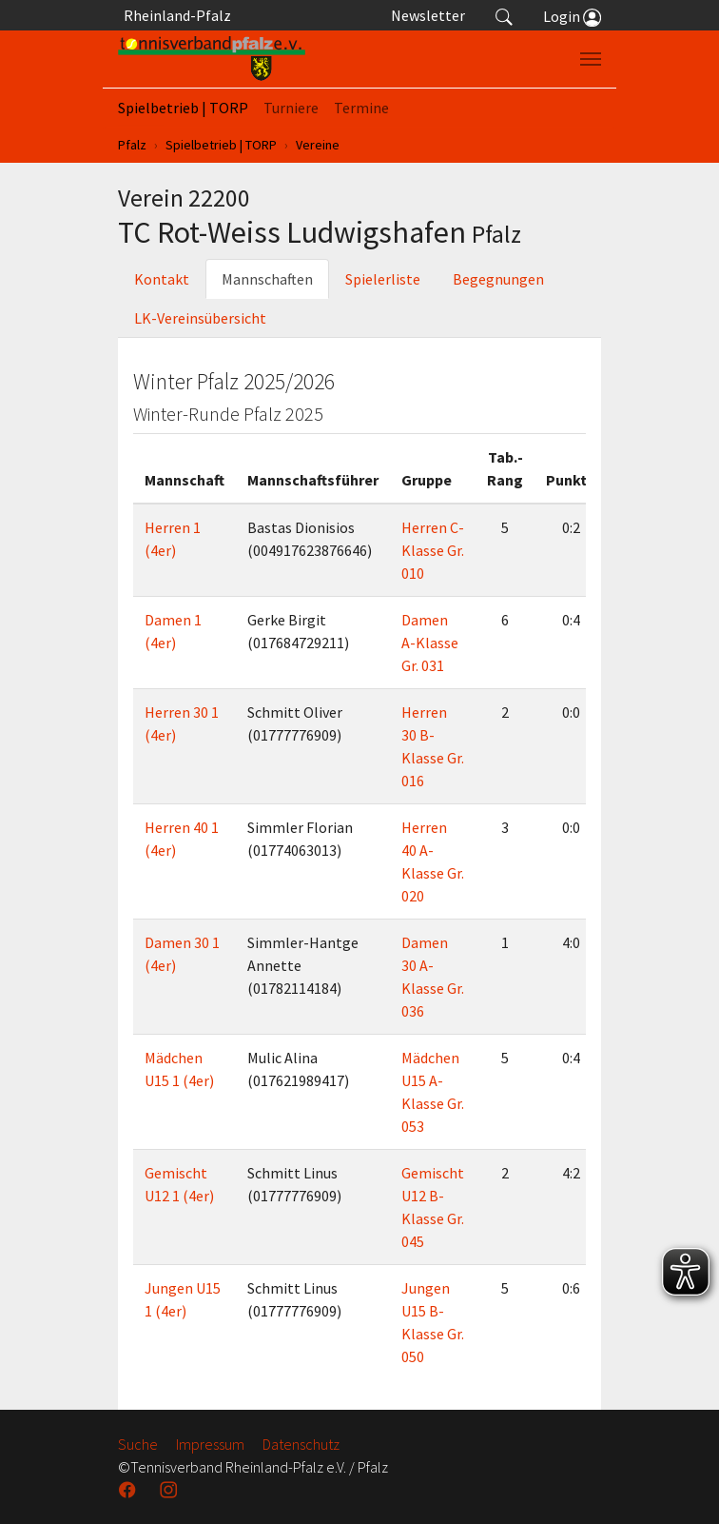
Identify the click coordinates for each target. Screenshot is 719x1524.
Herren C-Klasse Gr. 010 (432, 550)
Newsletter (428, 15)
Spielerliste (382, 278)
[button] (504, 15)
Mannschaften (267, 278)
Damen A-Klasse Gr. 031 (429, 642)
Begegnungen (498, 278)
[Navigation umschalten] (590, 59)
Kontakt (161, 278)
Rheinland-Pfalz (174, 15)
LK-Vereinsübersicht (200, 317)
